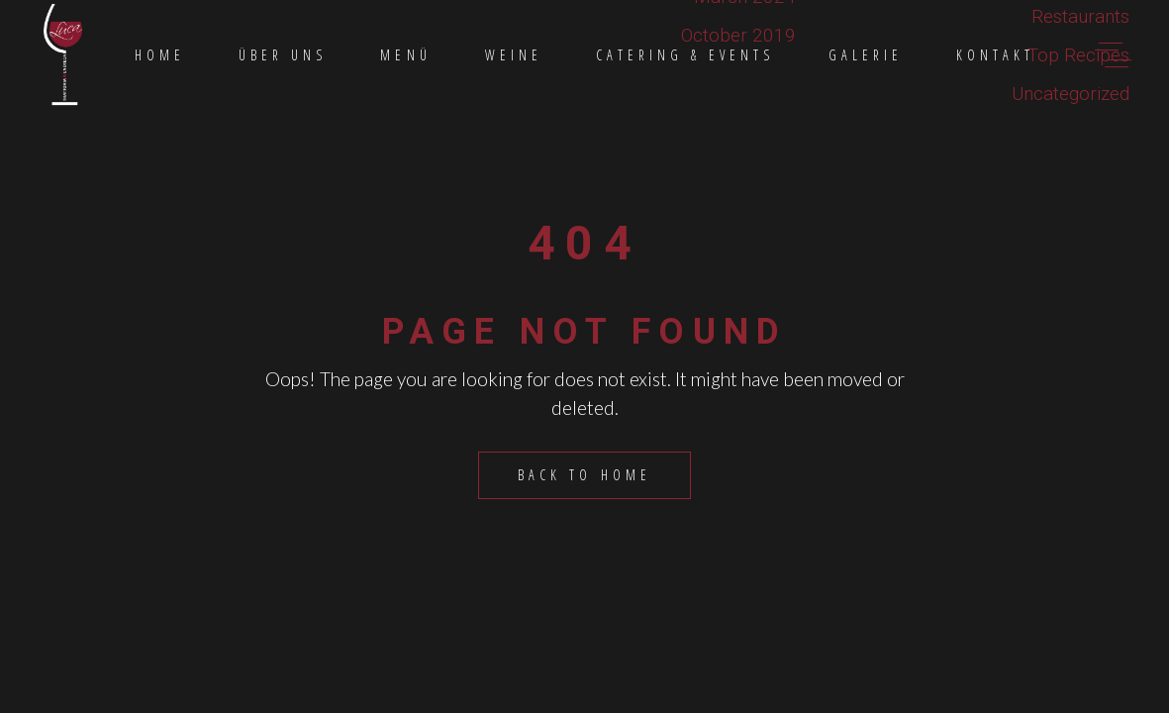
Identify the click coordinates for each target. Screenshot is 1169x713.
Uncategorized (1070, 93)
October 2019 (738, 35)
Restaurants (1080, 16)
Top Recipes (1078, 55)
